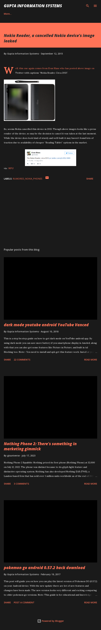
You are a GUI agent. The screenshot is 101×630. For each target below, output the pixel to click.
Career (7, 13)
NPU (11, 168)
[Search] (87, 6)
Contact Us (26, 13)
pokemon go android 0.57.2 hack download (44, 567)
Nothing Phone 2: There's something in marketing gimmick (40, 446)
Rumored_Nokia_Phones (27, 178)
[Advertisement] (50, 215)
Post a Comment (24, 602)
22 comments (22, 359)
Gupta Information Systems (33, 5)
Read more (90, 359)
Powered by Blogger (50, 620)
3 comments (21, 483)
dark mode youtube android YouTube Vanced (46, 324)
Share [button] (89, 178)
